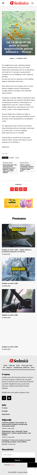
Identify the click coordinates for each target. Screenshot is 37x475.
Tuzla (4, 428)
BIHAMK (11, 157)
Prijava (18, 460)
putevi (17, 157)
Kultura (4, 444)
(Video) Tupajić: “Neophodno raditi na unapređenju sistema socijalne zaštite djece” (27, 168)
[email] (18, 454)
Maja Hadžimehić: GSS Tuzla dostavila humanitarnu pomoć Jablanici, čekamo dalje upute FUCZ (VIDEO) (10, 168)
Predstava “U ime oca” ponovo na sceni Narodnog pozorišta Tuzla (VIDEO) (16, 441)
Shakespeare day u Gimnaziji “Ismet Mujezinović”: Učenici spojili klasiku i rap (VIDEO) (16, 433)
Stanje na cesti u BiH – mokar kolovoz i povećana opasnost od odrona (17, 251)
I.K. (6, 153)
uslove (13, 465)
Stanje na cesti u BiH (10, 283)
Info (9, 38)
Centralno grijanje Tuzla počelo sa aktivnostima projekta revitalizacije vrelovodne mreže (14, 424)
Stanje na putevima (22, 38)
